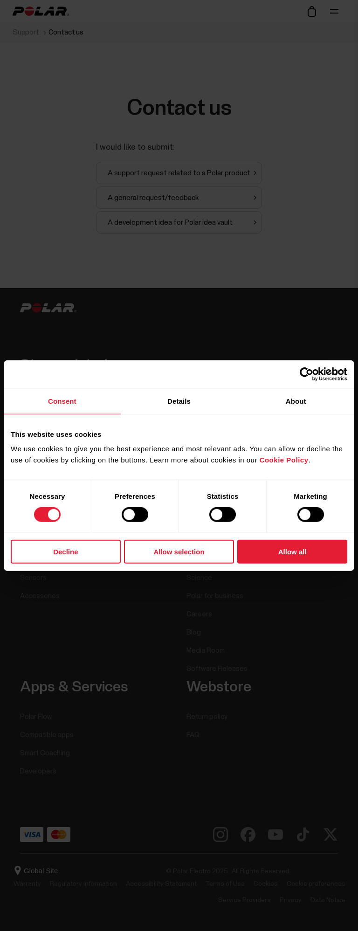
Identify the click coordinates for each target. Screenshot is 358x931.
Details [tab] (179, 401)
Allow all (292, 552)
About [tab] (296, 401)
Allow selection (178, 552)
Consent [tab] (62, 401)
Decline (65, 552)
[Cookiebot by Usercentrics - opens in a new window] (306, 374)
